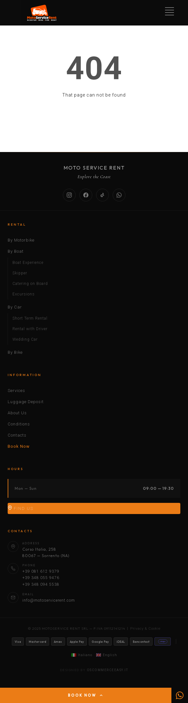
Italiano (81, 655)
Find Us (21, 508)
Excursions (23, 294)
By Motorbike (21, 240)
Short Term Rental (30, 318)
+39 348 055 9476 (40, 578)
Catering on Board (30, 283)
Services (16, 390)
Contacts (17, 435)
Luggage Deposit (26, 401)
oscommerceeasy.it (107, 670)
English (106, 655)
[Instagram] (69, 195)
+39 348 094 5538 (40, 584)
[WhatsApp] (119, 195)
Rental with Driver (30, 329)
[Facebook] (85, 195)
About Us (17, 412)
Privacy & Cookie (145, 629)
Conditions (19, 424)
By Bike (15, 352)
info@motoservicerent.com (48, 600)
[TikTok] (102, 195)
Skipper (19, 273)
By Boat (16, 251)
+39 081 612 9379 (40, 571)
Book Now (19, 446)
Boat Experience (27, 262)
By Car (15, 307)
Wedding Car (25, 339)
